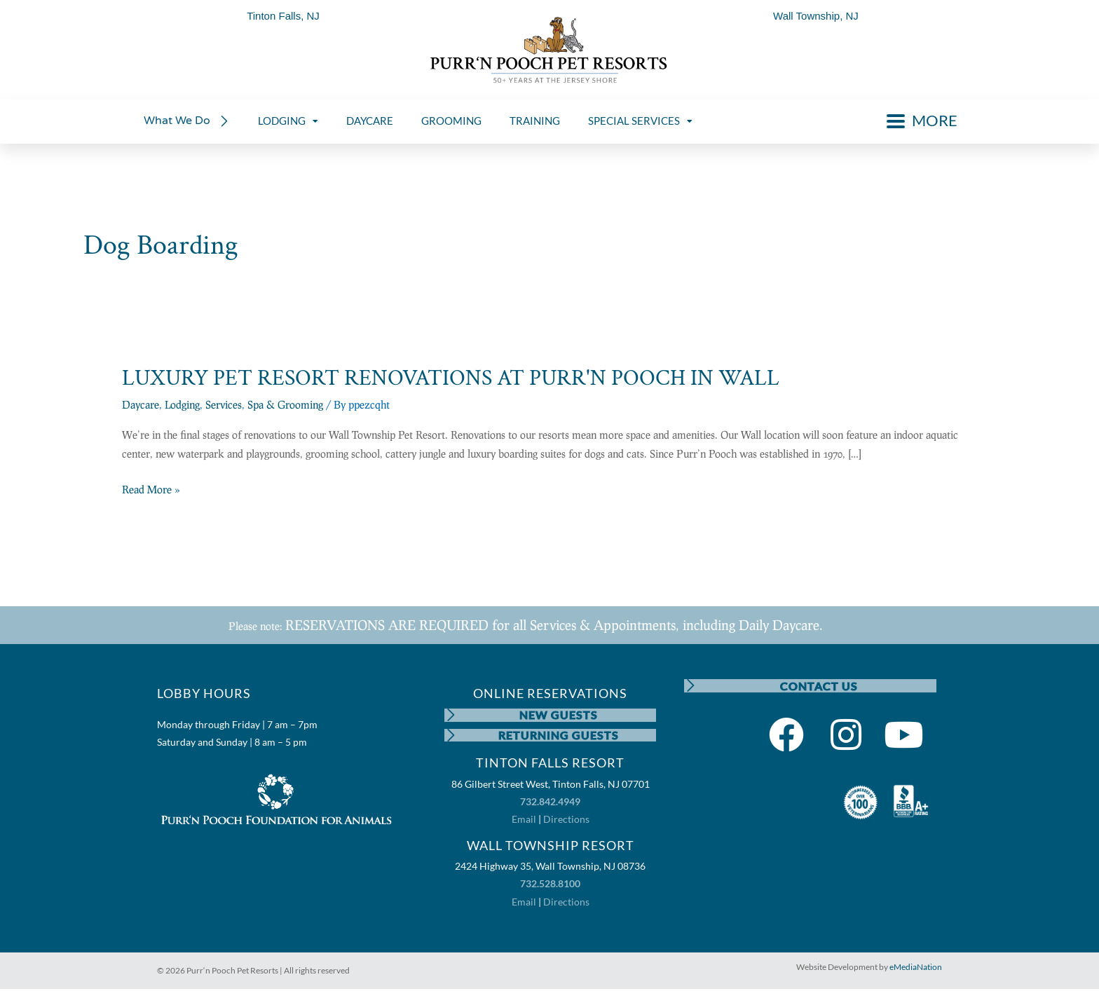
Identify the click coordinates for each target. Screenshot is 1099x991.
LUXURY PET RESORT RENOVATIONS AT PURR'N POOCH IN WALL (450, 378)
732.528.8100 (550, 885)
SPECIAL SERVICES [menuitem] (640, 120)
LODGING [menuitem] (288, 120)
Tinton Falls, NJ (283, 16)
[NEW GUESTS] (451, 716)
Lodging (182, 404)
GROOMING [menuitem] (451, 120)
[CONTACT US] (691, 686)
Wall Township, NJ (816, 16)
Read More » (151, 490)
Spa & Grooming (285, 404)
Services (223, 404)
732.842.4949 (550, 803)
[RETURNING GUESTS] (451, 737)
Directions (566, 821)
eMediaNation (915, 968)
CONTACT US (819, 685)
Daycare (140, 404)
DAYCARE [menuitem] (369, 120)
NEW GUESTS (559, 715)
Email (524, 821)
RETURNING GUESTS (559, 736)
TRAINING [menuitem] (535, 120)
